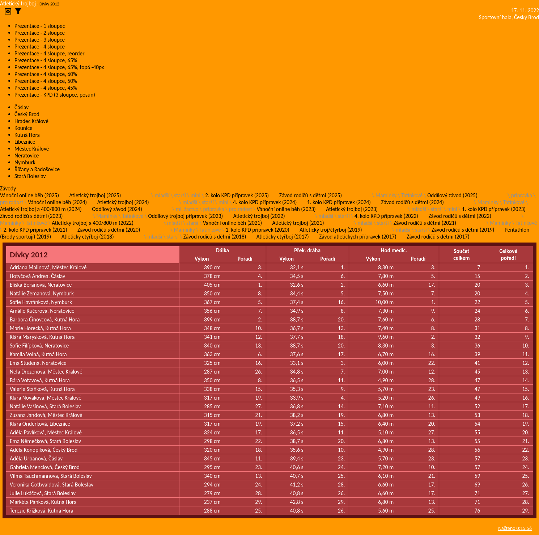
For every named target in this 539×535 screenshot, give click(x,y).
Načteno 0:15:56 (515, 528)
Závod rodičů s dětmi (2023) (31, 215)
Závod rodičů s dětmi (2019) (463, 229)
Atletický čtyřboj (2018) (87, 236)
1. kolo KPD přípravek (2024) (339, 202)
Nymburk (24, 162)
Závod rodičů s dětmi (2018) (214, 236)
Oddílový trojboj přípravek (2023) (185, 215)
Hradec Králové (31, 121)
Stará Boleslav (30, 176)
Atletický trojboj (18, 3)
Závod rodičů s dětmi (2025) (310, 195)
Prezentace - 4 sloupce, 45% (45, 87)
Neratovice (26, 155)
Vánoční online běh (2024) (57, 202)
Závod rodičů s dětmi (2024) (412, 202)
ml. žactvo (187, 209)
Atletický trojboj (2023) (352, 209)
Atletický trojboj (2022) (259, 215)
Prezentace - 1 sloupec (39, 25)
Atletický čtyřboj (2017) (282, 236)
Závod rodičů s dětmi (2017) (438, 236)
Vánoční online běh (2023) (286, 209)
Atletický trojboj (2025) (95, 195)
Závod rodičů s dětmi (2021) (425, 222)
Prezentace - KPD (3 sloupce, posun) (54, 94)
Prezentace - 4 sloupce (39, 46)
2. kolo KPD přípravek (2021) (35, 229)
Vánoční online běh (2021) (232, 222)
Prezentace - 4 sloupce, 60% (45, 74)
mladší (161, 195)
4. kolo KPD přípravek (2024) (265, 202)
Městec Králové (31, 148)
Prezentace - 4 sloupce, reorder (49, 53)
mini (195, 195)
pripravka (521, 195)
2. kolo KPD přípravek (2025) (237, 195)
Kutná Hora (27, 134)
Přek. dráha (307, 250)
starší (180, 195)
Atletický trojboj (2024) (123, 202)
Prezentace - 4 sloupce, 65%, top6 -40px (59, 67)
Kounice (23, 128)
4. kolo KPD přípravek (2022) (386, 215)
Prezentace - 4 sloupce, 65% (45, 60)
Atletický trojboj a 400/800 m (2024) (41, 209)
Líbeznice (24, 141)
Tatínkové (412, 195)
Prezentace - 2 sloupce (39, 32)
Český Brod (26, 114)
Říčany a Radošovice (37, 169)
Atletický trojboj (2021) (298, 222)
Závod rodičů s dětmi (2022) (460, 215)
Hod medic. (394, 250)
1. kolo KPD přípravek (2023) (494, 209)
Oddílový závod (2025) (452, 195)
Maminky (385, 195)
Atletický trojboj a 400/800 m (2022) (92, 222)
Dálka (222, 250)
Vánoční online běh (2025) (29, 195)
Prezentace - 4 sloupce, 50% (45, 80)
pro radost (11, 202)
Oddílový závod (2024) (117, 209)
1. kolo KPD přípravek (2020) (257, 229)
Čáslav (21, 107)
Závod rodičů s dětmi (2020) (108, 229)
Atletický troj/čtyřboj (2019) (331, 229)
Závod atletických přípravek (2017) (357, 236)
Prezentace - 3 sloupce (39, 39)
